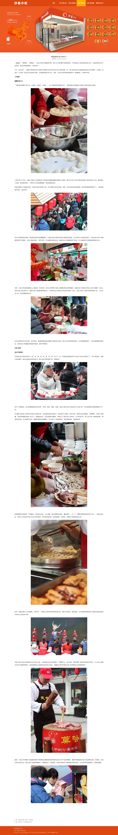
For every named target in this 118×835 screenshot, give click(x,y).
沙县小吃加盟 (90, 3)
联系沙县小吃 (99, 3)
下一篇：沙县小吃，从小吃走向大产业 (23, 822)
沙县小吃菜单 (72, 3)
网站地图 (23, 830)
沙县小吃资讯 (81, 3)
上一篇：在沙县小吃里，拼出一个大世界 (23, 819)
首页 (53, 3)
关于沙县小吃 (62, 3)
